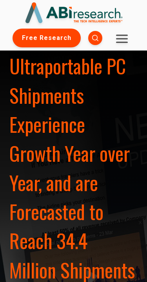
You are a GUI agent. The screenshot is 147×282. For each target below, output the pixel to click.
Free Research (46, 38)
